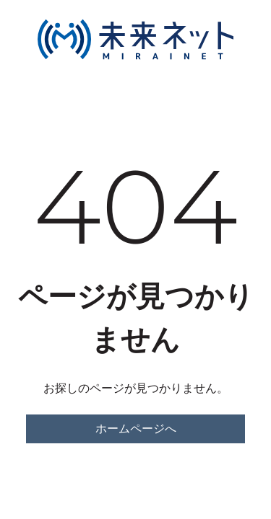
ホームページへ (135, 428)
